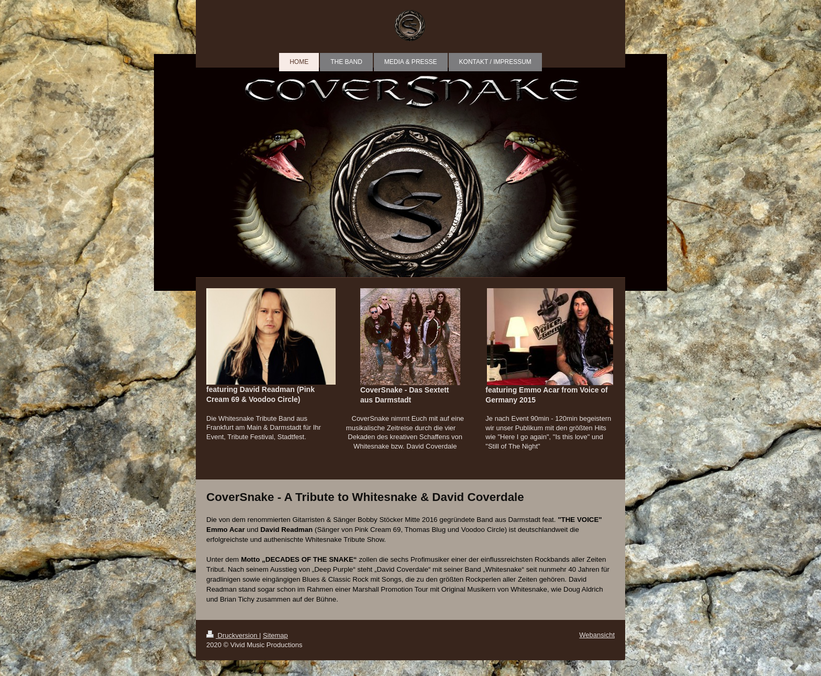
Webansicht (597, 635)
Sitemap (275, 635)
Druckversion (232, 635)
